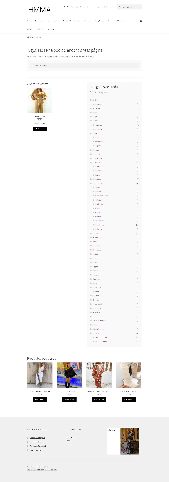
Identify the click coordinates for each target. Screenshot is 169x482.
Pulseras (98, 229)
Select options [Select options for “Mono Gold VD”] (40, 129)
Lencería (96, 275)
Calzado (96, 133)
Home (32, 37)
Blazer (97, 167)
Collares (98, 200)
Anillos (98, 187)
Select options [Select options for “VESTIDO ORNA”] (69, 399)
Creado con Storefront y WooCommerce (42, 470)
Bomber (98, 171)
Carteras (98, 125)
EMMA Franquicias (36, 450)
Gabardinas (97, 250)
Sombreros (97, 308)
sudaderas (96, 312)
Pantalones (40, 29)
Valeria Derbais (98, 329)
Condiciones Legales (37, 438)
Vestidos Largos (101, 341)
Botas (97, 137)
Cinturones (97, 179)
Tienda (66, 7)
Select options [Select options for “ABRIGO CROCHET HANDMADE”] (99, 399)
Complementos (100, 21)
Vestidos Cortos (101, 337)
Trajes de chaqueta (99, 321)
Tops (48, 21)
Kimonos (96, 262)
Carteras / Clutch (101, 196)
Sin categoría (97, 304)
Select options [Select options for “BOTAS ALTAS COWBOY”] (129, 399)
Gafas (97, 208)
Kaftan (95, 258)
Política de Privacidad (38, 446)
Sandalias (98, 142)
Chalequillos (97, 158)
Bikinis (95, 112)
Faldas (29, 21)
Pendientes (99, 225)
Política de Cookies (37, 442)
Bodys (95, 117)
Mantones (96, 279)
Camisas (77, 21)
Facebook (107, 7)
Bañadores (96, 108)
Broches (98, 191)
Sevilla (69, 440)
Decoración (97, 237)
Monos (29, 29)
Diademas (99, 204)
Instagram (98, 7)
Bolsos (65, 21)
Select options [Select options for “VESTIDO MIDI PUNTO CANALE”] (40, 399)
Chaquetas (87, 21)
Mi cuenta (74, 7)
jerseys (95, 254)
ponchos (96, 296)
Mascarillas (99, 221)
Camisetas (39, 21)
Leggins (95, 266)
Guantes (98, 216)
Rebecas (98, 104)
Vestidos (51, 29)
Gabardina (96, 246)
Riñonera (98, 129)
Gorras (97, 212)
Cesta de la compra (86, 7)
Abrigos (56, 21)
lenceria (96, 271)
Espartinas (71, 438)
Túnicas (95, 325)
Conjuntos (96, 233)
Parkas (97, 175)
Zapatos (98, 146)
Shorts (97, 291)
